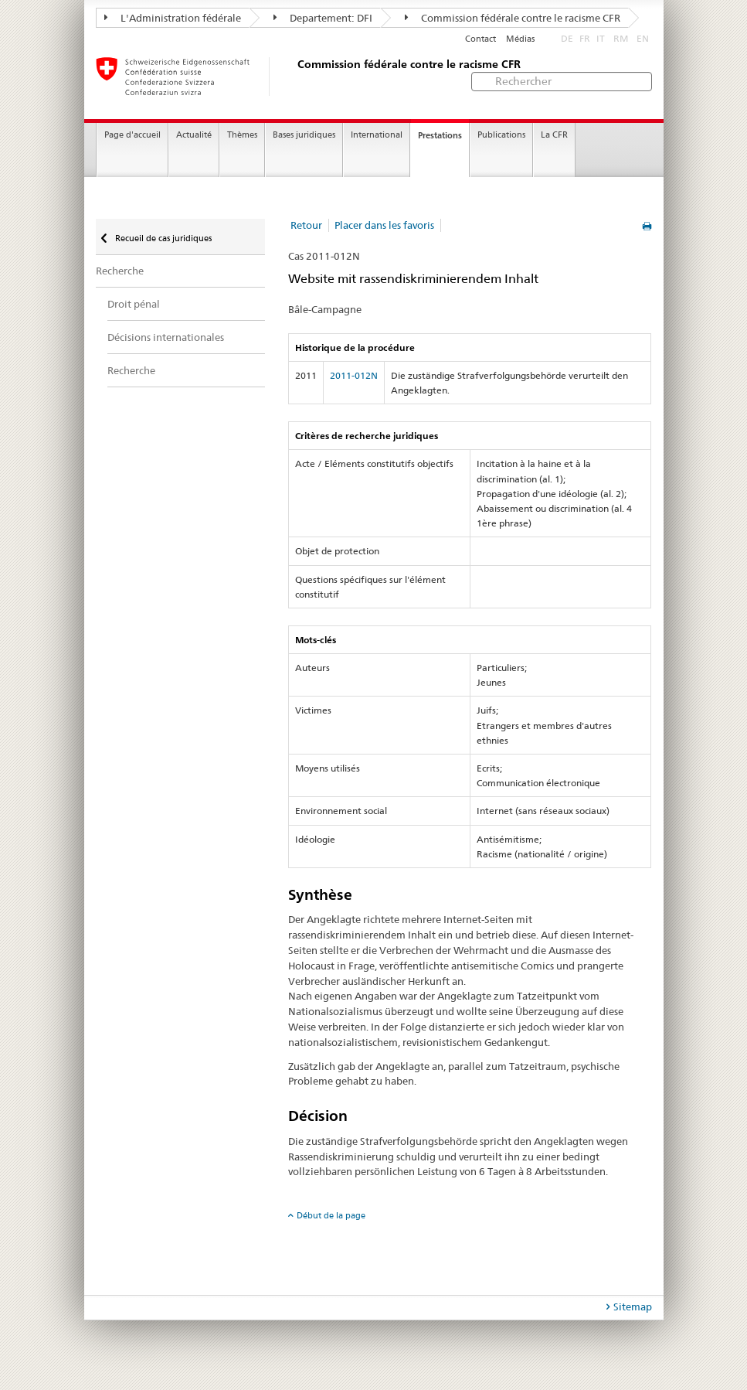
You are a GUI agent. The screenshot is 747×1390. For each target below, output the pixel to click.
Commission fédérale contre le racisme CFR (512, 18)
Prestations (440, 135)
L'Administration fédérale (172, 18)
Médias (520, 39)
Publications (501, 135)
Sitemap (632, 1306)
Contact (480, 39)
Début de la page (331, 1215)
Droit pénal (133, 304)
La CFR (554, 135)
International (376, 135)
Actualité (194, 135)
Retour (306, 225)
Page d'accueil (132, 135)
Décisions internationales (165, 337)
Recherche (120, 270)
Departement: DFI (322, 18)
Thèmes (242, 135)
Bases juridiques (304, 135)
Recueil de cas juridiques (162, 238)
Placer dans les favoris (384, 225)
